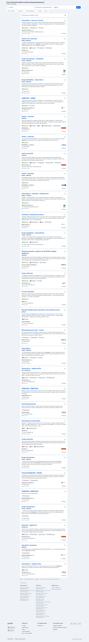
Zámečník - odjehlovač (29, 525)
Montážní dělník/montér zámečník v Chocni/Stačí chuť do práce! (41, 311)
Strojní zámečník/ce (28, 457)
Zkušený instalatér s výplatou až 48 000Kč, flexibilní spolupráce (39, 252)
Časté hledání (23, 582)
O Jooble (24, 625)
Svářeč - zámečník (28, 116)
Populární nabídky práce (56, 587)
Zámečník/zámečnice (29, 404)
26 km (56, 7)
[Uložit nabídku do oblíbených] (65, 20)
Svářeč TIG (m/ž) (27, 273)
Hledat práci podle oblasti (56, 589)
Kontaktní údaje (25, 627)
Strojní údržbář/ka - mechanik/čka (33, 233)
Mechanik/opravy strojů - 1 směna (33, 330)
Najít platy (55, 629)
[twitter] (77, 624)
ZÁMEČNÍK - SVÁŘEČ (29, 98)
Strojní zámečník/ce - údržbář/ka (32, 59)
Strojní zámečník (27, 439)
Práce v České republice (27, 633)
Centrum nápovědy (26, 631)
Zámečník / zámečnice (29, 545)
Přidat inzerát (40, 625)
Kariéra (23, 629)
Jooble (80, 639)
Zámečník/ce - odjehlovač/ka (31, 368)
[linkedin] (80, 624)
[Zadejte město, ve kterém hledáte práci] (46, 7)
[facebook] (71, 624)
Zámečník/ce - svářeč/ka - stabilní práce (35, 193)
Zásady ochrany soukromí (20, 639)
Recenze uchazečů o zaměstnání (60, 627)
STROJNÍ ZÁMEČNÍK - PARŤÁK (32, 473)
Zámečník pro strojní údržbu (31, 421)
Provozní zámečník (28, 291)
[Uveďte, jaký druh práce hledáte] (19, 7)
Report (63, 33)
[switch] (65, 15)
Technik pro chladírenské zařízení (33, 214)
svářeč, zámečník (27, 153)
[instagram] (74, 624)
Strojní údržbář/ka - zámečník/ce (32, 80)
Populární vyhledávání (57, 625)
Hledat (78, 7)
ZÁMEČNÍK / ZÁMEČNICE (30, 388)
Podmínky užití (10, 639)
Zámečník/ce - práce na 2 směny (32, 20)
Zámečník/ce (26, 348)
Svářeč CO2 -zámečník (29, 39)
